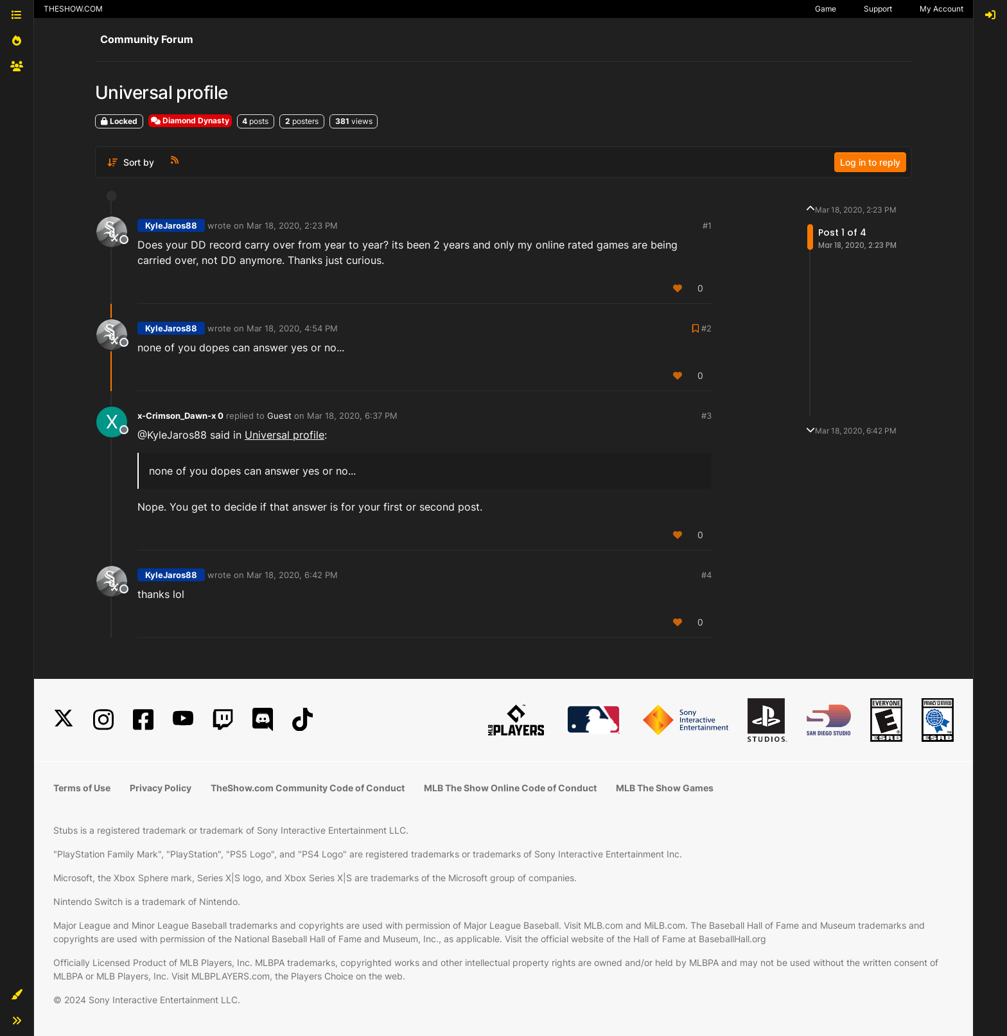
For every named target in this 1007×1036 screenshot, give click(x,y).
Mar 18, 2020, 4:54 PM (292, 328)
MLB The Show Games (665, 787)
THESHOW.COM (73, 8)
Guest (279, 415)
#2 (706, 328)
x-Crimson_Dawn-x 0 (180, 415)
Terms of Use (81, 787)
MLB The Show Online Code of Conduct (510, 787)
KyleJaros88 (171, 225)
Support (878, 8)
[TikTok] (302, 720)
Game (825, 8)
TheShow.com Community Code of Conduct (308, 787)
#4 (706, 575)
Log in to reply (870, 162)
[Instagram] (103, 720)
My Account (941, 8)
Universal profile (284, 434)
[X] (63, 720)
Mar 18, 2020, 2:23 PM (292, 225)
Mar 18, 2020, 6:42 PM (292, 575)
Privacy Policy (160, 787)
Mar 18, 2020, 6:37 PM (352, 415)
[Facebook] (143, 720)
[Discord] (262, 720)
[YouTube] (183, 720)
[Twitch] (223, 720)
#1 (707, 225)
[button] (16, 995)
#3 (706, 415)
